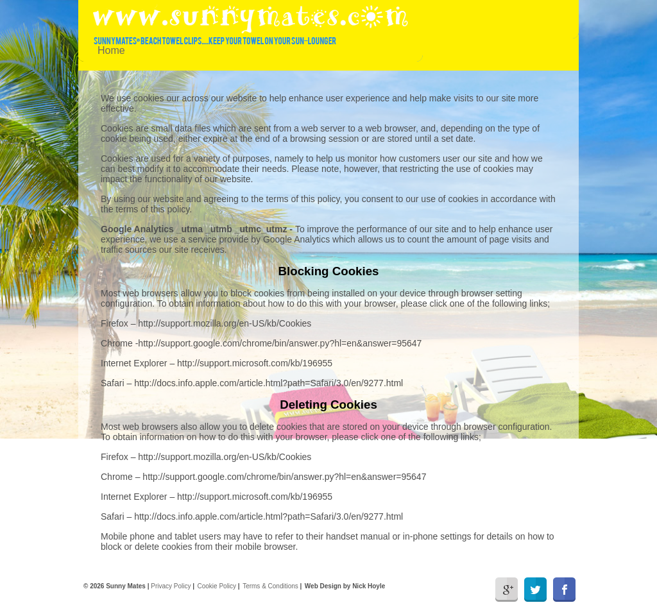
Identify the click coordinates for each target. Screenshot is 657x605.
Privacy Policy (171, 586)
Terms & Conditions (270, 586)
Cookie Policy (217, 586)
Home (111, 50)
